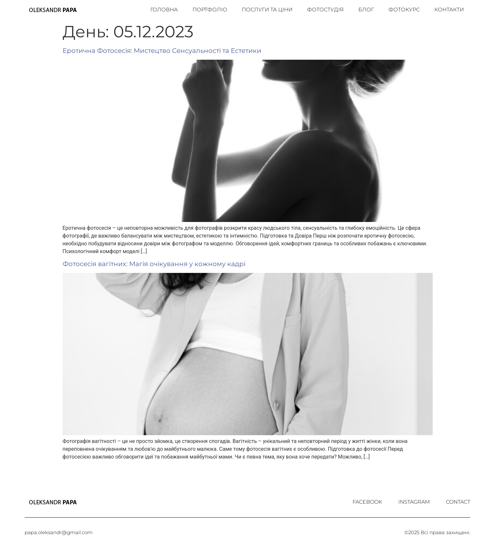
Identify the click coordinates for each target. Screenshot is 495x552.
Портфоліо (209, 9)
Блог (366, 9)
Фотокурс (404, 9)
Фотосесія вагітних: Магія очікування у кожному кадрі (154, 264)
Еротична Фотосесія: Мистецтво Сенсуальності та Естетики (162, 51)
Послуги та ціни (267, 9)
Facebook (367, 502)
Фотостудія (325, 9)
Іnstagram (414, 502)
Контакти (449, 9)
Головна (164, 9)
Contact (458, 502)
